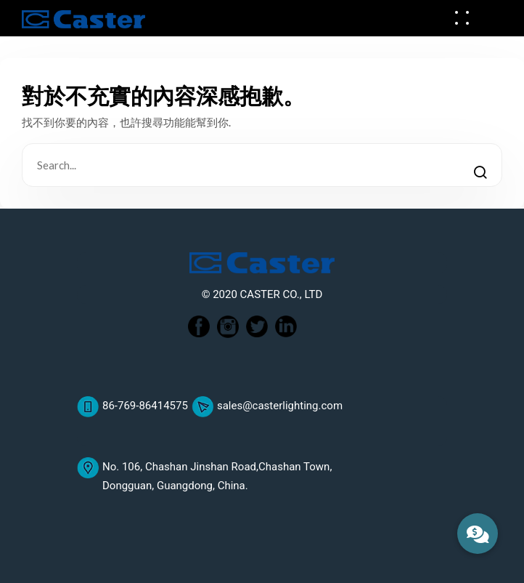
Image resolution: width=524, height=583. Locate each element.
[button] (477, 533)
